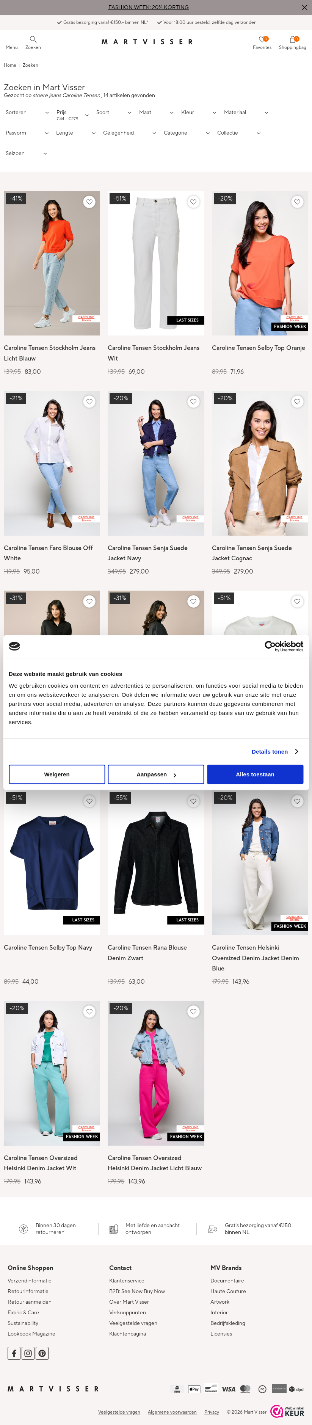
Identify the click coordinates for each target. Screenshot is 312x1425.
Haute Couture (228, 1287)
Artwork (219, 1297)
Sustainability (23, 1318)
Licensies (221, 1329)
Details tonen (270, 751)
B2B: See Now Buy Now (137, 1287)
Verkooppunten (127, 1308)
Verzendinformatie (30, 1276)
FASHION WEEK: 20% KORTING (148, 7)
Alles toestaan (255, 774)
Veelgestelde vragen (133, 1318)
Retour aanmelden (30, 1297)
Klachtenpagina (127, 1329)
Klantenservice (126, 1276)
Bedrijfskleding (227, 1318)
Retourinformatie (28, 1287)
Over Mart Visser (129, 1297)
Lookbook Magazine (31, 1329)
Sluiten (304, 7)
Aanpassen (156, 774)
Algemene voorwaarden (172, 1408)
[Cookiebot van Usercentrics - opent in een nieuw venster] (270, 646)
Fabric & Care (23, 1308)
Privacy (211, 1408)
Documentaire (227, 1276)
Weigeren (56, 774)
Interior (219, 1308)
